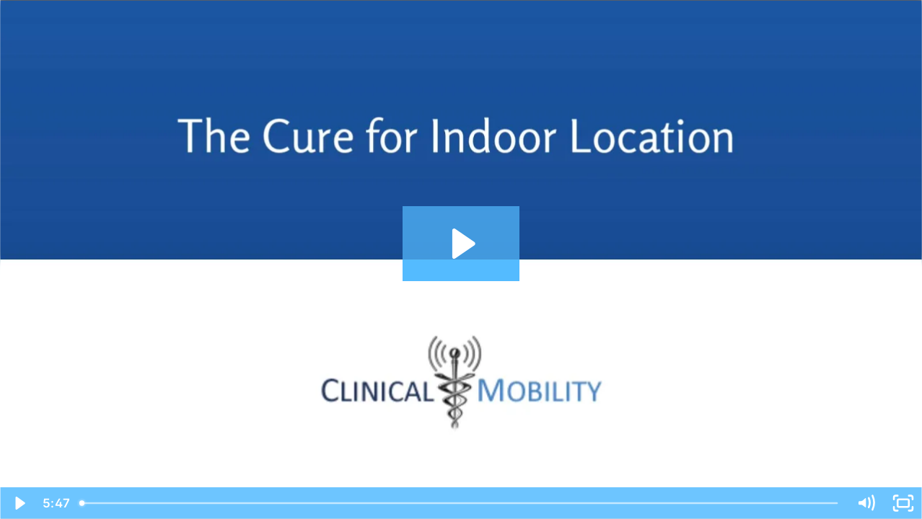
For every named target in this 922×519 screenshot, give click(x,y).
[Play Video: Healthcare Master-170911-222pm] (461, 243)
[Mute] (865, 503)
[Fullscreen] (903, 503)
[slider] (460, 503)
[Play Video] (19, 503)
